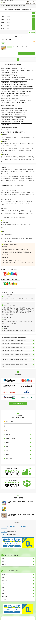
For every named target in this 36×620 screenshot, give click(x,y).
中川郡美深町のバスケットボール (7, 74)
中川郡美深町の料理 (27, 104)
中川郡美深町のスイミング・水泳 (7, 67)
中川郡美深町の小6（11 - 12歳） (21, 117)
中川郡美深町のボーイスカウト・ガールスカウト (23, 88)
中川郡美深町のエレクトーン (27, 95)
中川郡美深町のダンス (15, 98)
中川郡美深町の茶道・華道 (6, 104)
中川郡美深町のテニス (5, 70)
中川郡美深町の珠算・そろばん (18, 89)
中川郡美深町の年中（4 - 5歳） (7, 112)
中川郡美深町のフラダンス (25, 100)
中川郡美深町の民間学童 (21, 93)
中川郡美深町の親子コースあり (7, 121)
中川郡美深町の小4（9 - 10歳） (20, 116)
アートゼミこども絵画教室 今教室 (7, 294)
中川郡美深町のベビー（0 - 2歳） (7, 110)
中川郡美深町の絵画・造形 (21, 102)
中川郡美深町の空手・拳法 (18, 79)
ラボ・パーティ (4, 326)
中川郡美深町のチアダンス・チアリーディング (10, 100)
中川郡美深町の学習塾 (17, 86)
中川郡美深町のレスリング (17, 82)
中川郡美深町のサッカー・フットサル (18, 68)
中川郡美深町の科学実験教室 (6, 88)
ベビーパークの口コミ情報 (9, 314)
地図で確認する (32, 32)
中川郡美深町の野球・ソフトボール (18, 70)
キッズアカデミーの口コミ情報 (10, 323)
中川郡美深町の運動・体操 (20, 67)
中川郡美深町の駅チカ (15, 123)
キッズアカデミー (5, 317)
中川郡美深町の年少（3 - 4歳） (21, 110)
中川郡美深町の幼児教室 (28, 86)
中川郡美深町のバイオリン (28, 96)
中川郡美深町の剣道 (5, 81)
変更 (33, 13)
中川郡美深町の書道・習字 (6, 89)
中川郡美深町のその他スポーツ (23, 84)
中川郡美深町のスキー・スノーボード (8, 77)
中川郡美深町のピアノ (16, 95)
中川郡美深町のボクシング (6, 82)
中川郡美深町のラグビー (15, 72)
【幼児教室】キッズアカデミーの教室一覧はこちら (10, 279)
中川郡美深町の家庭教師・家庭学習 (8, 93)
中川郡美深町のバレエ (5, 98)
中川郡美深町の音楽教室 (6, 96)
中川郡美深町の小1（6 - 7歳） (7, 114)
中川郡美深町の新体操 (5, 68)
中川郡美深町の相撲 (23, 81)
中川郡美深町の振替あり (6, 123)
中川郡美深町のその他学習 (6, 95)
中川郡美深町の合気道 (14, 81)
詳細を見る (27, 53)
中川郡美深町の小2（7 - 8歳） (19, 114)
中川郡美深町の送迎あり (6, 124)
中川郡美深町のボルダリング (6, 79)
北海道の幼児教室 (4, 130)
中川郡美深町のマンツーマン (20, 121)
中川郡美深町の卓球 (29, 70)
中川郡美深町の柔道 (29, 79)
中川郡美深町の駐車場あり (26, 123)
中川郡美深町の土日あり (6, 119)
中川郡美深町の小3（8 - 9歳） (7, 116)
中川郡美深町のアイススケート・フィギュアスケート (11, 75)
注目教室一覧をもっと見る (18, 403)
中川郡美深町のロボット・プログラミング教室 (10, 91)
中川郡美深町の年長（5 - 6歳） (20, 112)
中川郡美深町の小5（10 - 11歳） (7, 117)
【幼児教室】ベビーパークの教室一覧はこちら (9, 269)
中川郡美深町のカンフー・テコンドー (8, 84)
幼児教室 (3, 43)
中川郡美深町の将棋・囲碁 (25, 91)
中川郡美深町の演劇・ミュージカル (8, 102)
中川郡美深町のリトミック (16, 96)
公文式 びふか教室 (6, 40)
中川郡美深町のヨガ (21, 77)
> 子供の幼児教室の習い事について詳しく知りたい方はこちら (13, 185)
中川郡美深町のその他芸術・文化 (7, 105)
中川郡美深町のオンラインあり (17, 119)
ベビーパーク (4, 303)
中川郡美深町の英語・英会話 (6, 86)
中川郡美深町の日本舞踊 (17, 104)
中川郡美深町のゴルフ (5, 72)
